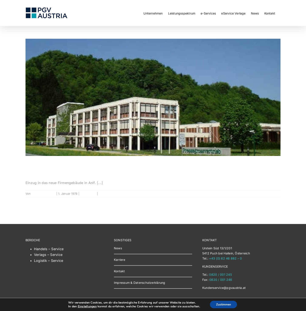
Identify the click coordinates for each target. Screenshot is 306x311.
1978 (37, 168)
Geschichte (88, 193)
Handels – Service (49, 249)
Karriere (119, 259)
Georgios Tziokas (43, 193)
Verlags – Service (48, 255)
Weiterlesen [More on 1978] (272, 193)
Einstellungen (86, 306)
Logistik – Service (48, 260)
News (118, 248)
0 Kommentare (109, 193)
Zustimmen (223, 304)
